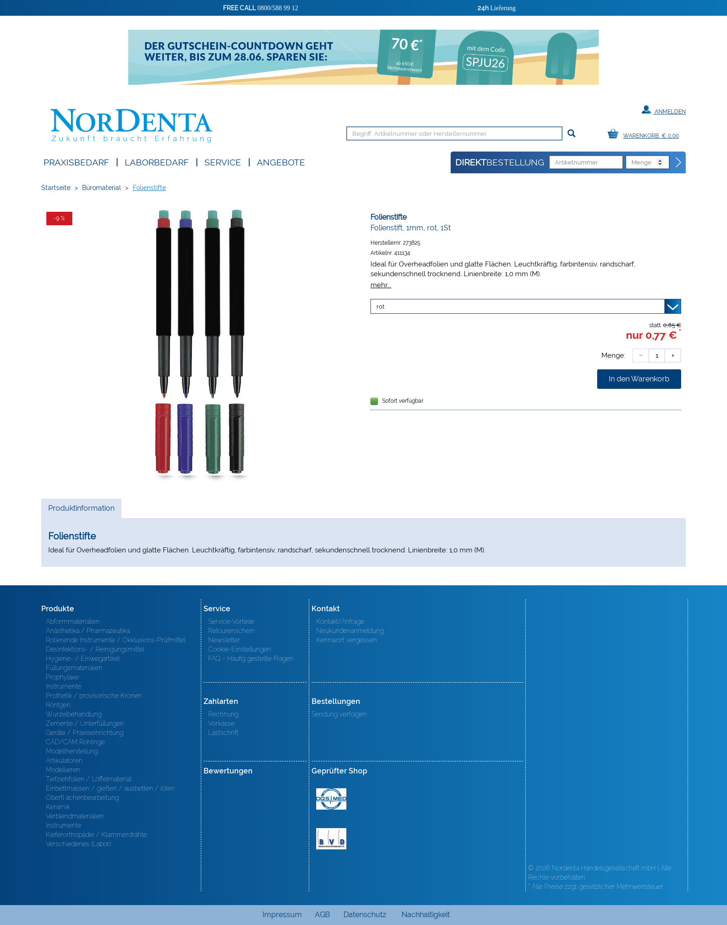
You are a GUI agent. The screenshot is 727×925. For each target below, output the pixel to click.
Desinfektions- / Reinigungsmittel (95, 649)
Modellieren (63, 769)
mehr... (380, 285)
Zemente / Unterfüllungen (85, 723)
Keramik (58, 807)
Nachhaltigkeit (426, 914)
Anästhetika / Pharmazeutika (88, 630)
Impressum (282, 914)
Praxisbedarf (76, 161)
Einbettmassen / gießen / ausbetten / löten (110, 788)
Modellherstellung (72, 751)
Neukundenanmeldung (349, 630)
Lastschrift (223, 732)
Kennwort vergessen (346, 640)
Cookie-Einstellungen (239, 649)
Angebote (281, 161)
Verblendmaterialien (75, 816)
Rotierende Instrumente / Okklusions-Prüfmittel (115, 640)
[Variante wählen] (525, 306)
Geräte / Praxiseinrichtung (84, 732)
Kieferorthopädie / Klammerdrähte (96, 834)
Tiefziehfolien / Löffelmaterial (88, 779)
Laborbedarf (157, 161)
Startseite (55, 187)
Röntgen (58, 705)
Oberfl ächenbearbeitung (82, 797)
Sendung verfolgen (339, 714)
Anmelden (664, 110)
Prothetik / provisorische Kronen (94, 695)
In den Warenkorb (639, 378)
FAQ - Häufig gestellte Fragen (250, 658)
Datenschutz (365, 914)
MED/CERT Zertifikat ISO (331, 799)
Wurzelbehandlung (74, 714)
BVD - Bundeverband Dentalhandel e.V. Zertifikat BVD (331, 838)
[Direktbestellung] (679, 162)
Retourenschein (231, 630)
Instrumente (63, 686)
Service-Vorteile (231, 621)
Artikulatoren (64, 760)
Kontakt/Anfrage (340, 621)
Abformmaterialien (73, 621)
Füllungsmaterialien (74, 668)
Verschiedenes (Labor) (78, 844)
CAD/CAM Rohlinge (75, 742)
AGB (322, 914)
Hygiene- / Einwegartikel (83, 658)
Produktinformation (81, 511)
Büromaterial (101, 187)
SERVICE (222, 161)
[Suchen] (571, 133)
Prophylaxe (62, 677)
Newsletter (224, 640)
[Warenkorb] (645, 134)
